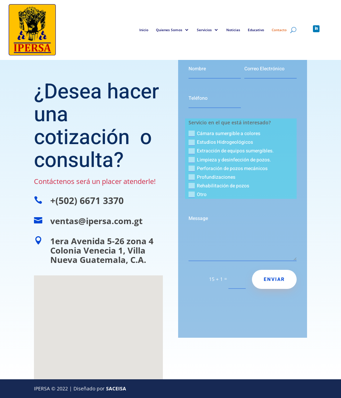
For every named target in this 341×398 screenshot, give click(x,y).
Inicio (143, 29)
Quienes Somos (169, 29)
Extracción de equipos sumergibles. (231, 150)
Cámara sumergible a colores (224, 133)
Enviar (274, 279)
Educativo (256, 29)
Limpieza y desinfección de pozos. (230, 159)
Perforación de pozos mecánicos (228, 168)
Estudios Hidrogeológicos (221, 142)
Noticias (233, 29)
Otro (198, 194)
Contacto (279, 29)
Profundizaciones (212, 177)
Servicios (204, 29)
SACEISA (116, 388)
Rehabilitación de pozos (219, 185)
